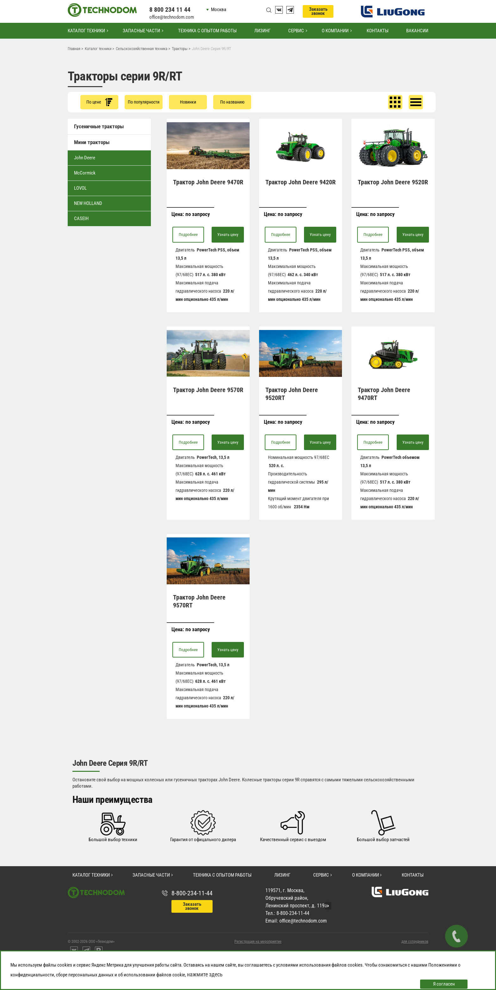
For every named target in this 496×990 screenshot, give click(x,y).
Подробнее (188, 234)
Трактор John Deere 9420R (300, 182)
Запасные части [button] (141, 31)
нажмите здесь (205, 974)
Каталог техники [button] (86, 31)
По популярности (143, 102)
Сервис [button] (296, 31)
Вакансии (417, 31)
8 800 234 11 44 (169, 9)
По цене (99, 102)
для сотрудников (414, 941)
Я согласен (444, 984)
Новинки (188, 102)
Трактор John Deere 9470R (208, 182)
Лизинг (262, 31)
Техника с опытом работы (207, 31)
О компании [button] (335, 31)
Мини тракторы (91, 142)
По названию (232, 102)
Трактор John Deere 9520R (393, 182)
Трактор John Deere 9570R (208, 390)
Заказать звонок (318, 11)
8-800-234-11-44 (192, 893)
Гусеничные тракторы (99, 126)
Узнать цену (227, 234)
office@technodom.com (171, 17)
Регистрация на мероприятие (258, 941)
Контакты (377, 31)
